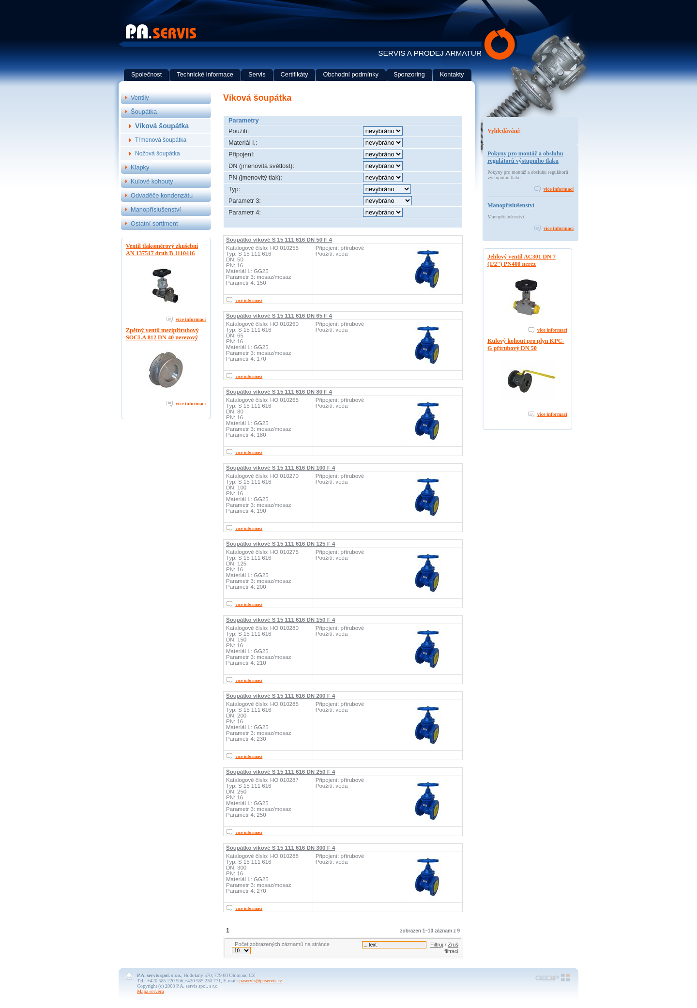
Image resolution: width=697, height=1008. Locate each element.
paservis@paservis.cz (261, 980)
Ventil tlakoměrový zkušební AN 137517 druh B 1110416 (162, 250)
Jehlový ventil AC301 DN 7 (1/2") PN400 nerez (521, 260)
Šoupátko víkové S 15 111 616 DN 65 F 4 (279, 316)
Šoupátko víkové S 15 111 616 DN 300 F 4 (280, 848)
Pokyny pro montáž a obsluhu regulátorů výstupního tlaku (525, 157)
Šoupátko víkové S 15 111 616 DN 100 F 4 (280, 468)
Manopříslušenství (510, 205)
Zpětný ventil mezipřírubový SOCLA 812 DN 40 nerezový (162, 334)
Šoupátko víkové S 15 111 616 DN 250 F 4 (280, 772)
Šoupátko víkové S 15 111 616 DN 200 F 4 (280, 696)
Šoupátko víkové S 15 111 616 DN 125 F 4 (280, 544)
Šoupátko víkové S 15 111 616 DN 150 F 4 (280, 620)
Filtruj (436, 944)
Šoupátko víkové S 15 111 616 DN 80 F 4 (279, 392)
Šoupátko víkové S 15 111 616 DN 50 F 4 (279, 240)
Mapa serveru (150, 991)
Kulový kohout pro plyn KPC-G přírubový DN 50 (525, 344)
